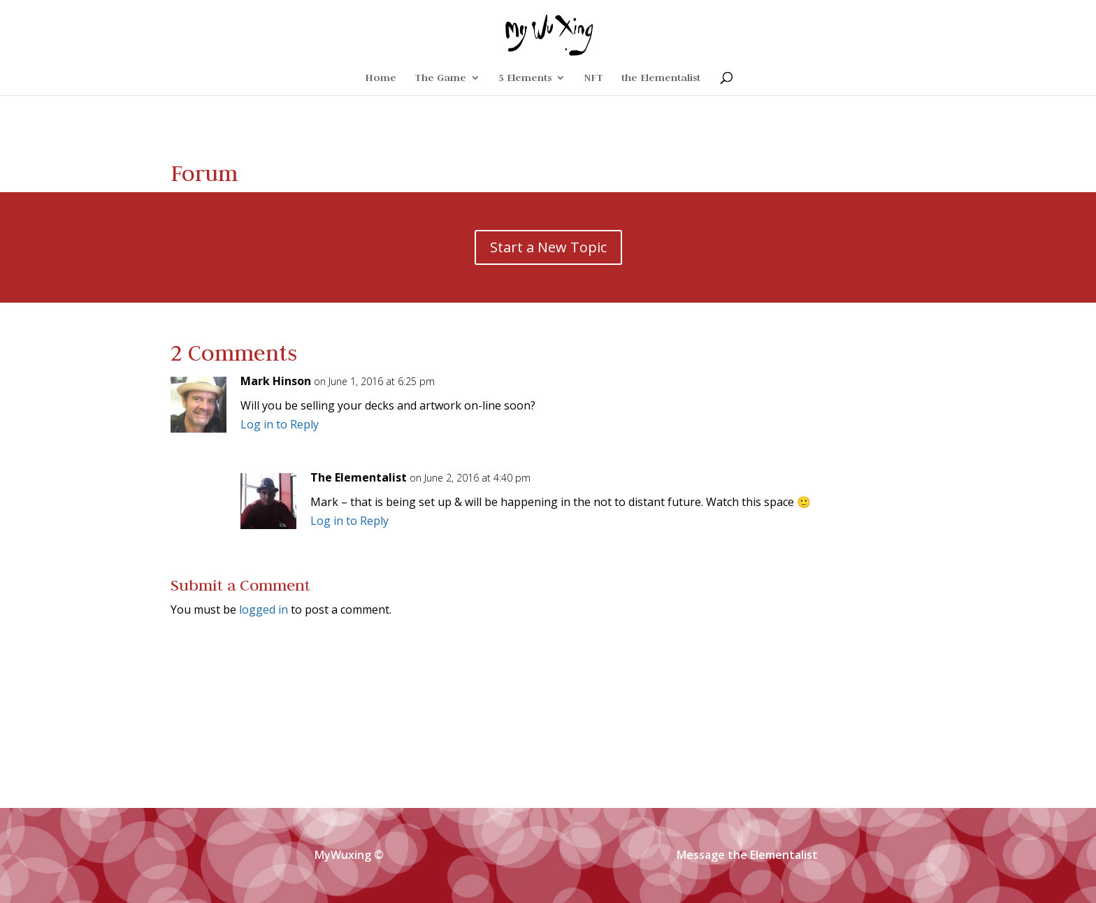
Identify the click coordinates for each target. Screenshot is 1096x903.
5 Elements (524, 78)
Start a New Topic (548, 247)
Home (380, 78)
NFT (593, 78)
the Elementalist (660, 78)
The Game (440, 78)
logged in (263, 609)
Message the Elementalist (747, 854)
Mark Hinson (275, 381)
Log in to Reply (279, 424)
